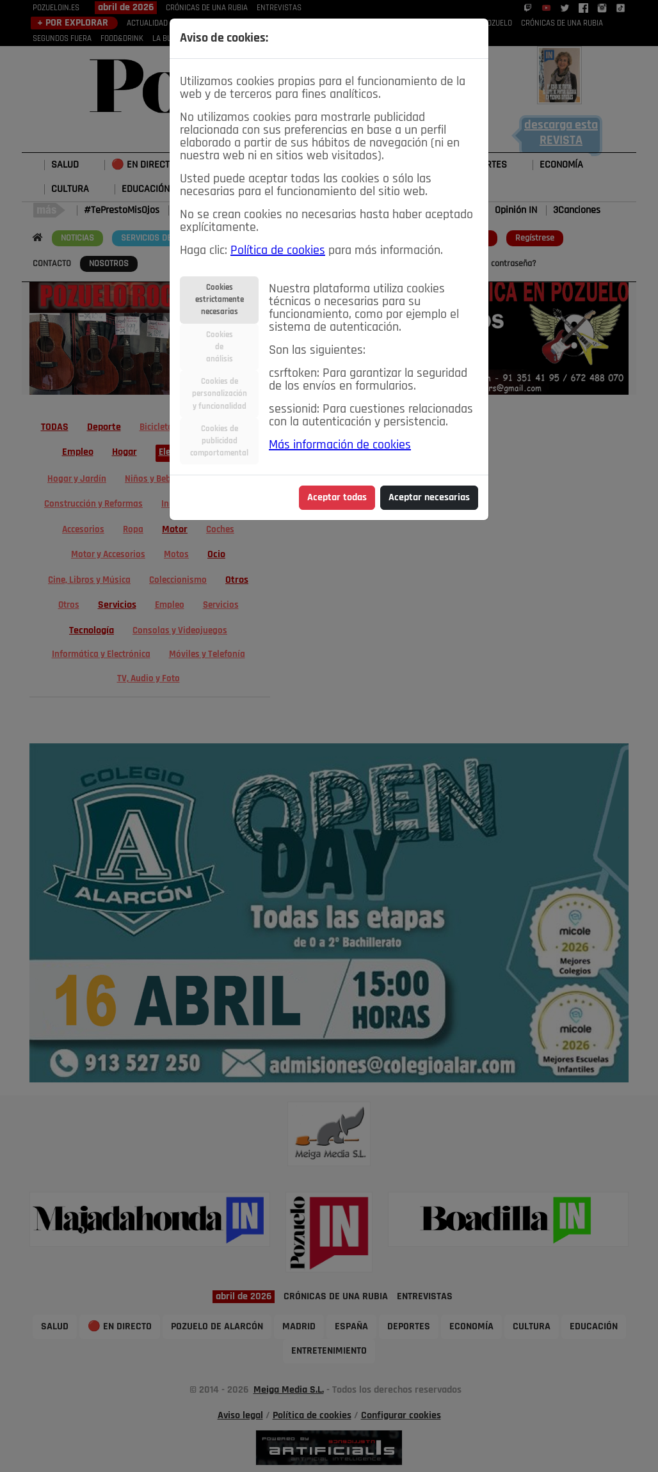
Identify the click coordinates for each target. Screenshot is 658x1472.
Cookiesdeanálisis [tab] (219, 347)
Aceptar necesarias (429, 498)
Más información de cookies (340, 445)
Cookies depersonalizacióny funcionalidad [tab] (219, 393)
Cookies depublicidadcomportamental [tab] (219, 441)
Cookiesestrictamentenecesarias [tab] (219, 299)
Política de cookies (277, 250)
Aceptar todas (337, 498)
